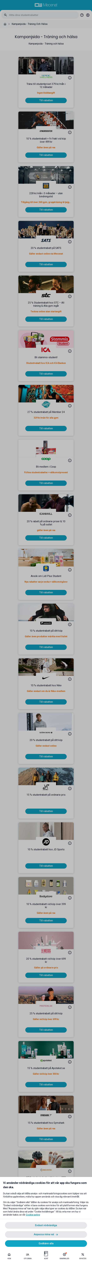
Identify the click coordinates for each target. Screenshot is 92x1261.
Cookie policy (33, 1215)
